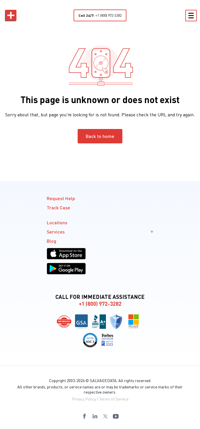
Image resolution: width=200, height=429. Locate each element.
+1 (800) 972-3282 (100, 15)
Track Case (58, 207)
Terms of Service (113, 398)
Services (100, 231)
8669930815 (107, 426)
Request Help (61, 198)
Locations (57, 222)
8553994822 (152, 426)
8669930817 (137, 426)
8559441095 (17, 426)
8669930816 (122, 426)
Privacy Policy (84, 398)
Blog (51, 241)
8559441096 (32, 426)
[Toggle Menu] (191, 15)
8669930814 (92, 426)
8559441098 (62, 426)
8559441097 (47, 426)
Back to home (100, 136)
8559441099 (77, 426)
